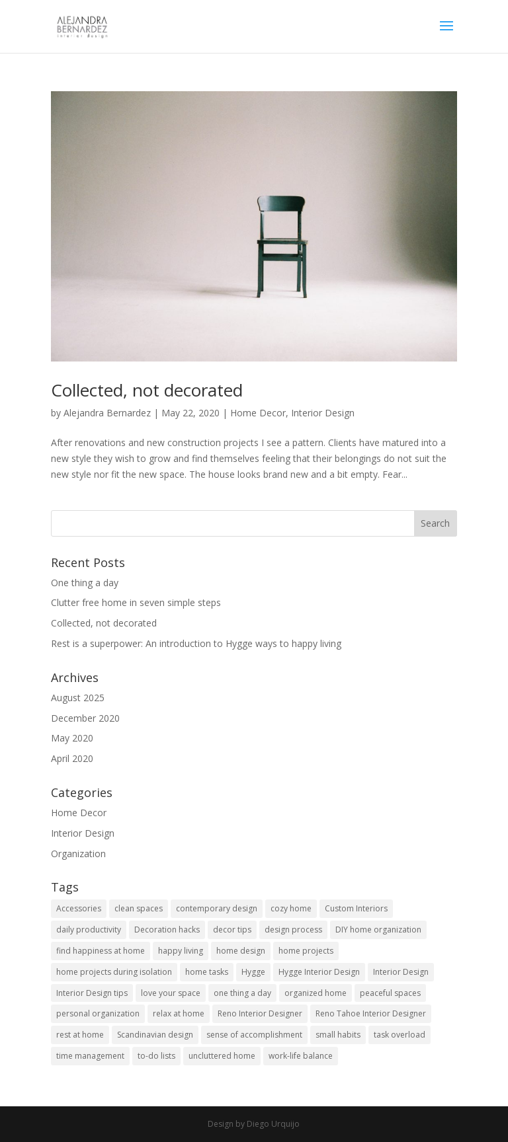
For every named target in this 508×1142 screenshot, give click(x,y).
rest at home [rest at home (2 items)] (80, 1034)
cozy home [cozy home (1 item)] (291, 908)
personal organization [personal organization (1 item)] (98, 1013)
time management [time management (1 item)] (90, 1055)
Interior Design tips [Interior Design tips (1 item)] (92, 993)
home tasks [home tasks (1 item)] (206, 971)
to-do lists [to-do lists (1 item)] (156, 1055)
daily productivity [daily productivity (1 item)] (88, 929)
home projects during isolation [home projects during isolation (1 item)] (114, 971)
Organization (78, 853)
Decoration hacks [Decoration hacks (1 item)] (167, 929)
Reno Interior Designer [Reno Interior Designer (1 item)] (260, 1013)
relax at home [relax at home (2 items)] (178, 1013)
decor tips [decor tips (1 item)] (232, 929)
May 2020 (72, 738)
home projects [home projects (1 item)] (305, 950)
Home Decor (258, 412)
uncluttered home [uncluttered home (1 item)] (222, 1055)
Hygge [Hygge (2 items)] (253, 971)
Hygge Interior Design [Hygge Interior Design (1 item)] (319, 971)
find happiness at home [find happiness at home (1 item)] (100, 950)
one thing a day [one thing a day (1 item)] (242, 993)
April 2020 (72, 758)
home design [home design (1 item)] (240, 950)
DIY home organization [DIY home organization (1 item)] (378, 929)
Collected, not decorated (147, 390)
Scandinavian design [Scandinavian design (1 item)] (155, 1034)
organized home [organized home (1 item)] (315, 993)
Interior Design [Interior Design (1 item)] (401, 971)
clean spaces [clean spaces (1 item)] (138, 908)
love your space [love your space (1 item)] (170, 993)
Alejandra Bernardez (107, 412)
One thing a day (84, 582)
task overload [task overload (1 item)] (399, 1034)
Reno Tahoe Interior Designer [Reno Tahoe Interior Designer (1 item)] (371, 1013)
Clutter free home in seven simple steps (136, 602)
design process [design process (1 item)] (293, 929)
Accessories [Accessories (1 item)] (78, 908)
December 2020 (85, 718)
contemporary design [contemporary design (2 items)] (216, 908)
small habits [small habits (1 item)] (338, 1034)
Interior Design (323, 412)
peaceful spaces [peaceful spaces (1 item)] (390, 993)
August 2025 (78, 697)
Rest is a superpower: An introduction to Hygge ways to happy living (196, 643)
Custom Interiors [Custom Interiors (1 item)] (356, 908)
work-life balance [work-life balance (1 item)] (301, 1055)
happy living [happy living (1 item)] (180, 950)
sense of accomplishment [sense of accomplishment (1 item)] (254, 1034)
